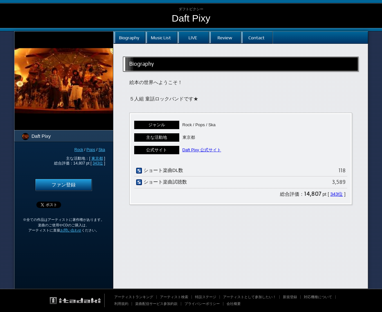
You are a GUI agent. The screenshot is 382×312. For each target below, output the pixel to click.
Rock (78, 149)
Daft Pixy (191, 18)
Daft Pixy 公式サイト (201, 149)
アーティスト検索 (174, 297)
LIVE (193, 37)
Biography (129, 37)
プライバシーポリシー (202, 304)
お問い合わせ (70, 230)
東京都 (97, 158)
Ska (101, 149)
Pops (90, 149)
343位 (98, 163)
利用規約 (121, 304)
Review (225, 37)
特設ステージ (205, 297)
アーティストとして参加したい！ (249, 297)
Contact (256, 37)
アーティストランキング (133, 297)
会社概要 (234, 304)
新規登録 (290, 297)
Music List (161, 37)
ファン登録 (63, 184)
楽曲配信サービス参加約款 (156, 304)
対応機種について (318, 297)
